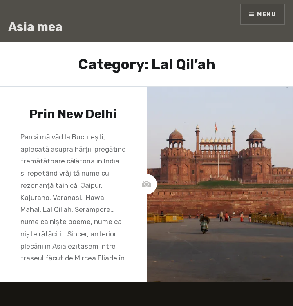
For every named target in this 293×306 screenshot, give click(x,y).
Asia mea (35, 27)
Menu (266, 14)
